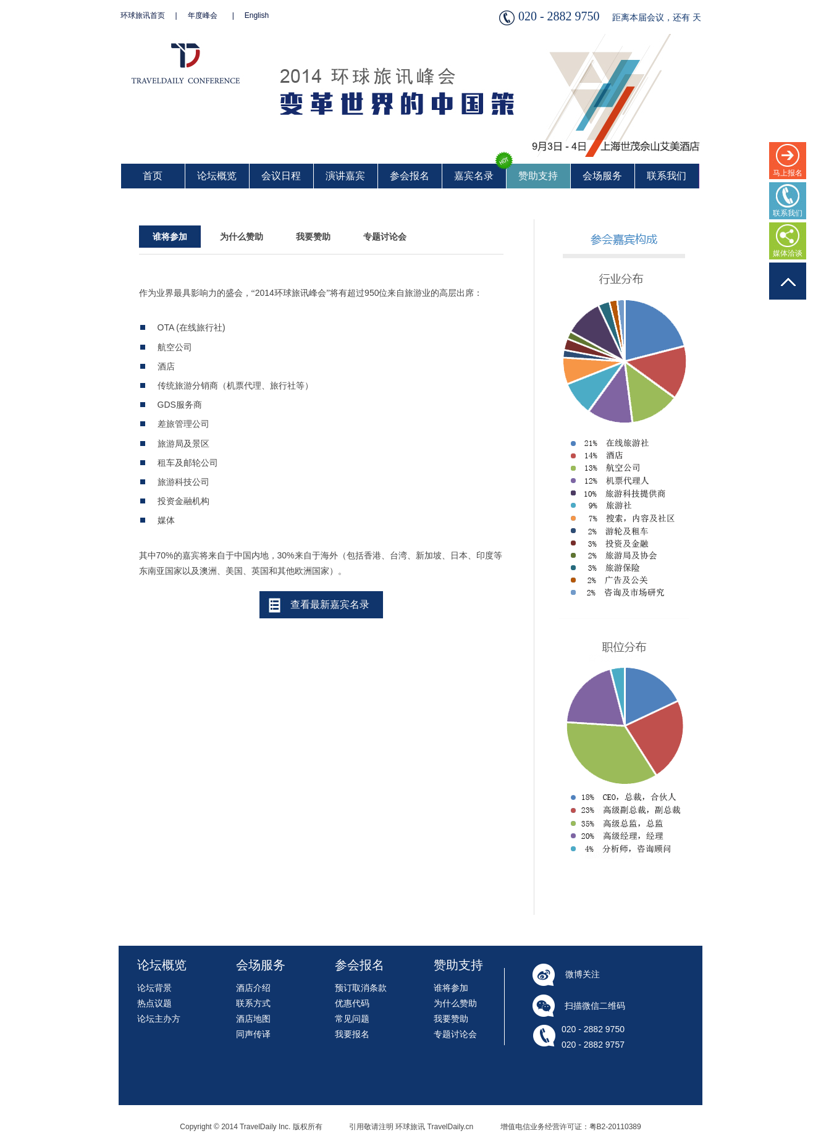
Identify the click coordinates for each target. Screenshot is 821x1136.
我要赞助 (313, 237)
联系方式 (253, 1003)
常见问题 (352, 1019)
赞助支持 (538, 175)
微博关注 (582, 974)
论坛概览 (217, 175)
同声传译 (253, 1034)
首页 (152, 175)
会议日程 (281, 175)
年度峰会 (202, 15)
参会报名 (409, 175)
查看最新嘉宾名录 (329, 604)
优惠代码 (352, 1003)
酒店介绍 (253, 988)
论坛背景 (154, 988)
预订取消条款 (361, 988)
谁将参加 (170, 237)
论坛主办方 (158, 1019)
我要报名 (352, 1034)
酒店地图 (253, 1019)
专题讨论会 (384, 237)
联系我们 (666, 175)
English (257, 15)
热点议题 (154, 1003)
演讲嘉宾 (345, 175)
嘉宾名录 (474, 175)
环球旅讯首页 (142, 15)
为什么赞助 (241, 237)
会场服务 (602, 175)
